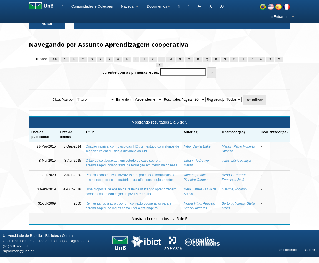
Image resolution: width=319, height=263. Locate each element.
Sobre (310, 250)
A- (199, 6)
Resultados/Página (178, 100)
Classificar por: (63, 100)
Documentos (158, 6)
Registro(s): (215, 100)
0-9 (55, 59)
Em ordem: (124, 100)
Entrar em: (282, 16)
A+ (222, 6)
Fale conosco (286, 250)
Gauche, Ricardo (234, 189)
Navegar (130, 6)
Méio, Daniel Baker (197, 146)
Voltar (47, 23)
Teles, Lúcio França (236, 161)
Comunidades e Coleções (92, 6)
